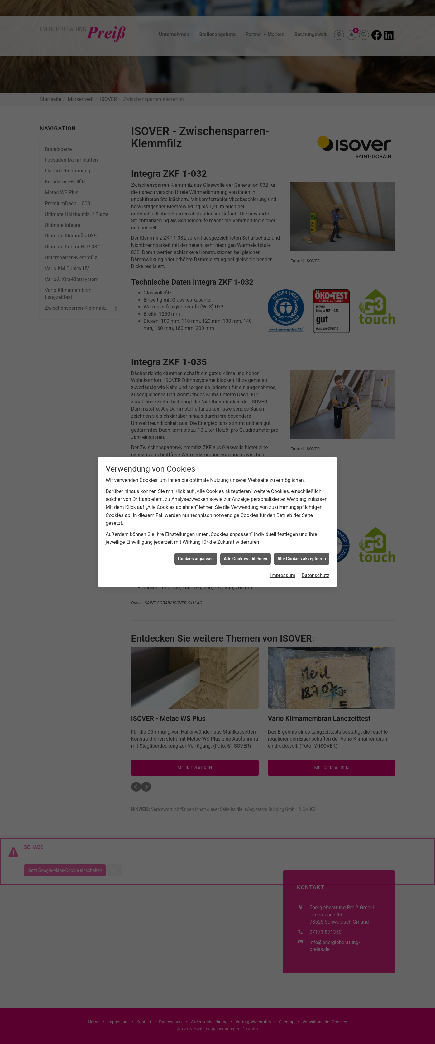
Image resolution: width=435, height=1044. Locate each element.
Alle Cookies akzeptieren (301, 527)
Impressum (282, 545)
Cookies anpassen (196, 527)
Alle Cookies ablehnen (245, 527)
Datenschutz (315, 545)
